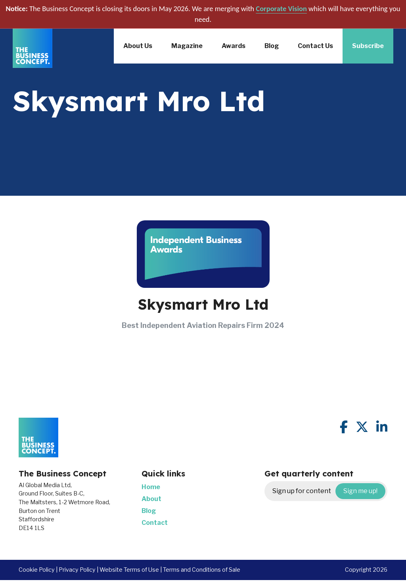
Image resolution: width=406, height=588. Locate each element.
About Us (137, 46)
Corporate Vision (281, 8)
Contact (155, 522)
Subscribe (368, 46)
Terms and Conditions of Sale (201, 569)
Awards (233, 46)
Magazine (187, 46)
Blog (271, 46)
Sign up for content (328, 491)
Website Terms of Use (129, 569)
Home (151, 487)
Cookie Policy (37, 569)
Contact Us (315, 46)
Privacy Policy (77, 569)
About (151, 499)
